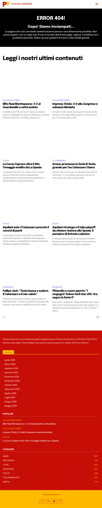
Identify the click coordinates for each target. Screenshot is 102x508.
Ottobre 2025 (10, 385)
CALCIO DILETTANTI (11, 100)
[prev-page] (5, 317)
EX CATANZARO (59, 160)
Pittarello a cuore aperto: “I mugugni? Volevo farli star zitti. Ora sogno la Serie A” (75, 294)
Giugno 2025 (10, 401)
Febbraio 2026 (11, 368)
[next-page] (97, 317)
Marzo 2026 (10, 364)
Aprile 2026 (9, 360)
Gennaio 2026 (11, 372)
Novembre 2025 (12, 380)
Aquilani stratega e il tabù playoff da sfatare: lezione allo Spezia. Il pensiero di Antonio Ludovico (73, 231)
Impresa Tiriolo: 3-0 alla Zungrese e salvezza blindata (27, 432)
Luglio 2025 (9, 397)
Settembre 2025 (12, 389)
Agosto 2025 (10, 393)
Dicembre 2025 (11, 376)
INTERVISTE (8, 287)
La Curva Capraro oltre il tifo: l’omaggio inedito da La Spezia (31, 440)
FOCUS (6, 160)
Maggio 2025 (10, 405)
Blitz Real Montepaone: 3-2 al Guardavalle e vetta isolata (29, 423)
